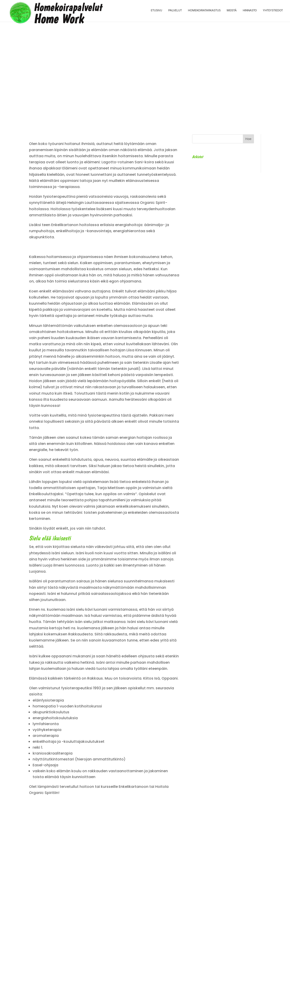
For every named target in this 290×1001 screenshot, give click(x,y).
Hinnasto (250, 11)
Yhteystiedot (273, 11)
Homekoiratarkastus (204, 11)
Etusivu (157, 11)
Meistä (232, 11)
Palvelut (176, 11)
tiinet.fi (179, 994)
